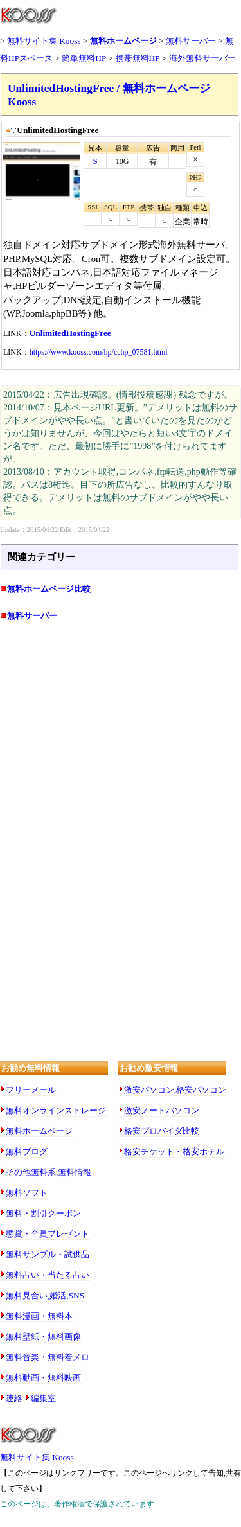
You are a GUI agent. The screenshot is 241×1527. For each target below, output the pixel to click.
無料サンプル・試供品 (47, 1254)
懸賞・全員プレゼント (47, 1234)
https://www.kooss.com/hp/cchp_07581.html (99, 352)
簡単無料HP (84, 58)
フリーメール (31, 1090)
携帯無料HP (138, 58)
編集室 (43, 1398)
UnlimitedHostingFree (70, 333)
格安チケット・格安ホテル (174, 1151)
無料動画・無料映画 (43, 1377)
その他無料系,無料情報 (48, 1172)
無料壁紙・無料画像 (43, 1336)
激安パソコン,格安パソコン (175, 1090)
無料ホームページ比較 (49, 589)
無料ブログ (27, 1151)
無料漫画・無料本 (39, 1316)
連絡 (14, 1398)
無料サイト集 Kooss (44, 41)
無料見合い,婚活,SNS (45, 1295)
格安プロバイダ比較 (161, 1131)
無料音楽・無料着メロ (47, 1357)
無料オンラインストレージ (56, 1110)
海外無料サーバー (202, 58)
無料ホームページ (123, 41)
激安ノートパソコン (161, 1110)
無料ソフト (27, 1192)
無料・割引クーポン (43, 1213)
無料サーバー (191, 41)
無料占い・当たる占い (47, 1275)
